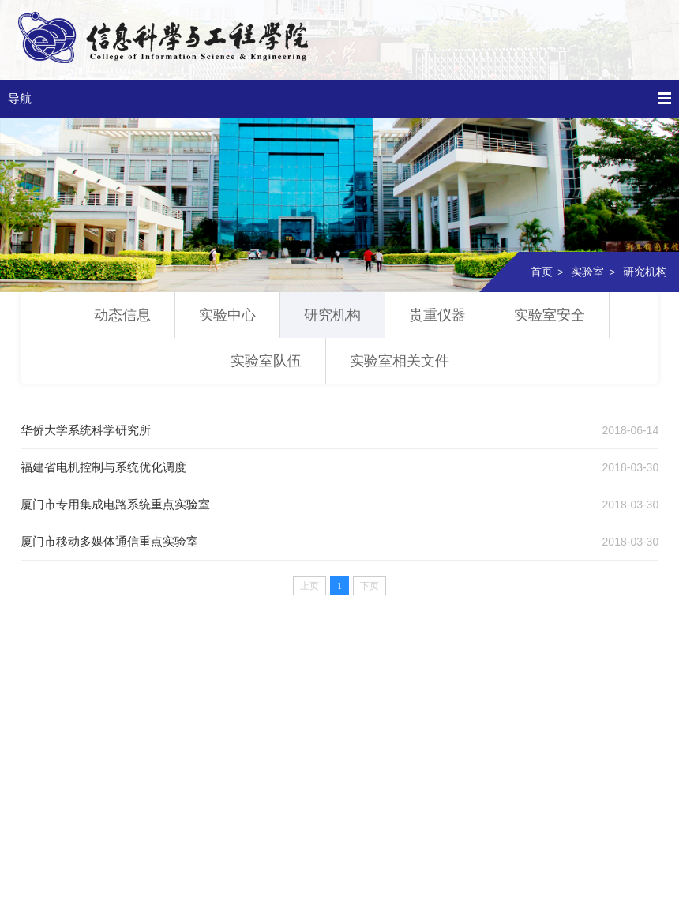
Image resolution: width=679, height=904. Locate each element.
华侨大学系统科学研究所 (86, 430)
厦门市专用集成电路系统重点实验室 (115, 504)
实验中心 (227, 315)
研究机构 (645, 271)
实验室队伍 (266, 361)
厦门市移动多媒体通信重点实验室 (109, 541)
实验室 (587, 271)
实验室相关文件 (399, 361)
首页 (542, 271)
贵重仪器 (437, 315)
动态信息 (122, 315)
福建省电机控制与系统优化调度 (103, 467)
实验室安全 (549, 315)
